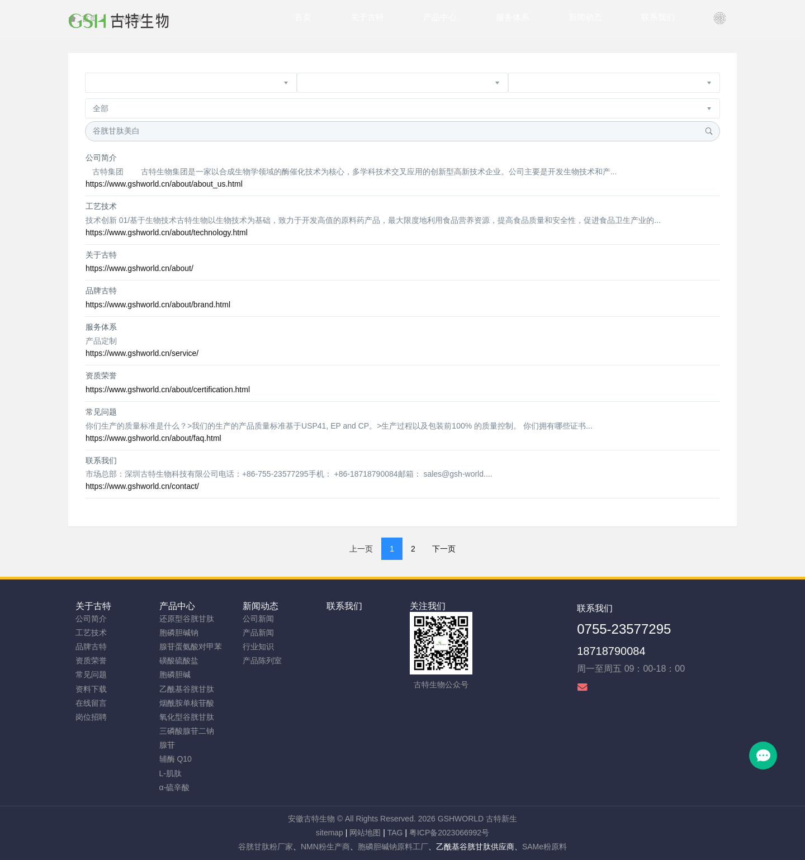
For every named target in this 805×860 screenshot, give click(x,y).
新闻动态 (260, 606)
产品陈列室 (262, 660)
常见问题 (101, 411)
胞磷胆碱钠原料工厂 (393, 846)
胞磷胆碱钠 (178, 632)
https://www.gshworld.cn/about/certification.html (168, 389)
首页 (303, 17)
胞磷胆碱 (175, 674)
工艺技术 (101, 206)
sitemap (329, 832)
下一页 (444, 548)
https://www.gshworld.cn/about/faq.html (153, 438)
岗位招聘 (91, 716)
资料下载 (91, 689)
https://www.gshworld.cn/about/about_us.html (164, 183)
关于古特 (101, 254)
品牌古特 (101, 290)
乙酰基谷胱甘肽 (186, 689)
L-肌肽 (170, 773)
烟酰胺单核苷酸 (186, 703)
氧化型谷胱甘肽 (186, 716)
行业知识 (258, 646)
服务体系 (101, 326)
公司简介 (101, 157)
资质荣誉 (101, 375)
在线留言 (91, 703)
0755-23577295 (624, 628)
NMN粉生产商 (325, 846)
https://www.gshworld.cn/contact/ (142, 486)
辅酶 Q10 (175, 758)
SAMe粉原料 (544, 846)
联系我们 (101, 460)
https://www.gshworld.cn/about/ (139, 268)
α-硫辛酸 (174, 787)
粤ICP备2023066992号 (449, 832)
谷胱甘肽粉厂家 (265, 846)
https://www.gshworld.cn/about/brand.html (158, 304)
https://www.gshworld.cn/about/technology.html (167, 232)
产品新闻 (258, 632)
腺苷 (167, 744)
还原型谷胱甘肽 (186, 618)
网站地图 (365, 832)
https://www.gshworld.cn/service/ (142, 353)
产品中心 (177, 606)
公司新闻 (258, 618)
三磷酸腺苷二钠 (186, 730)
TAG (395, 832)
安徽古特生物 (311, 818)
